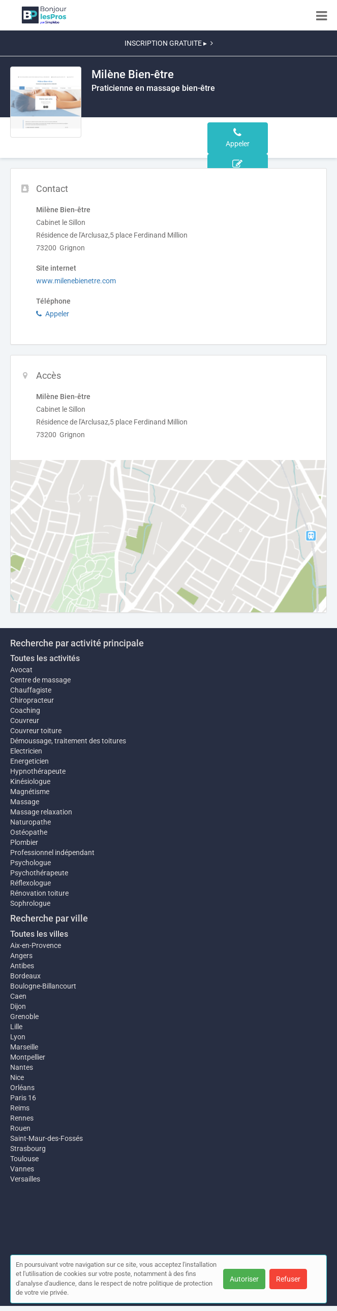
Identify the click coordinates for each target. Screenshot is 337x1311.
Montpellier (27, 1057)
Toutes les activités (45, 658)
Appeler (52, 314)
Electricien (26, 751)
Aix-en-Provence (35, 945)
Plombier (24, 842)
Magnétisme (29, 792)
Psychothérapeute (39, 873)
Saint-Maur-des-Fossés (46, 1138)
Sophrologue (30, 903)
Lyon (17, 1037)
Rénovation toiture (39, 893)
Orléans (22, 1088)
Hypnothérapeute (38, 771)
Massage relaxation (41, 812)
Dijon (18, 1006)
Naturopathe (30, 822)
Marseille (24, 1047)
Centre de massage (40, 680)
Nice (17, 1077)
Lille (16, 1027)
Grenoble (24, 1016)
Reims (19, 1108)
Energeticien (29, 761)
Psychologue (30, 863)
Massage (24, 802)
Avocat (21, 670)
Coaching (25, 710)
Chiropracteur (32, 700)
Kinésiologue (30, 781)
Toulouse (24, 1159)
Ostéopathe (28, 832)
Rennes (22, 1118)
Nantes (21, 1067)
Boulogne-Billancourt (43, 986)
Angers (21, 956)
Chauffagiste (30, 690)
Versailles (25, 1179)
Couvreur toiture (36, 731)
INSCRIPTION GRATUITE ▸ (169, 43)
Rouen (20, 1128)
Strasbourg (28, 1148)
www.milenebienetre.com (76, 281)
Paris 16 (23, 1098)
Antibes (22, 966)
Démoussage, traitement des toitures (68, 741)
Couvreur (24, 720)
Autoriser (244, 1279)
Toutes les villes (39, 934)
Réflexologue (30, 883)
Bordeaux (25, 976)
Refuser (288, 1279)
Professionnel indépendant (52, 852)
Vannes (22, 1169)
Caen (18, 996)
